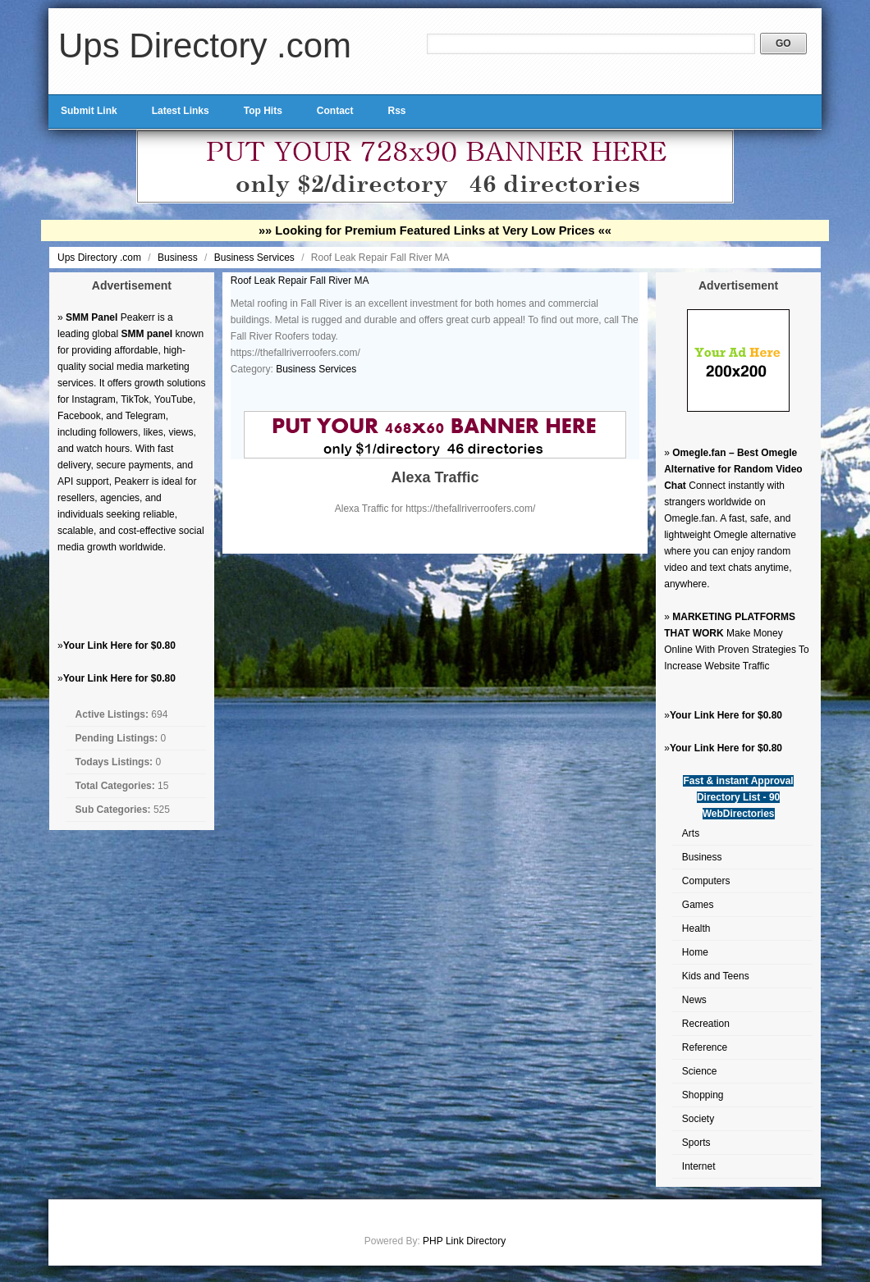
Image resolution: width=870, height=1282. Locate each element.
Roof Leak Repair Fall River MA (300, 280)
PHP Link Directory (464, 1241)
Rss (396, 110)
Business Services (255, 257)
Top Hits (263, 110)
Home (695, 952)
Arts (690, 833)
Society (698, 1119)
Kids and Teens (715, 976)
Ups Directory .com (204, 45)
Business (179, 257)
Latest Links (180, 110)
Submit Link (89, 110)
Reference (704, 1047)
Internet (699, 1166)
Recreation (706, 1023)
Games (698, 904)
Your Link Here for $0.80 (119, 645)
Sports (696, 1142)
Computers (706, 881)
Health (696, 928)
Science (699, 1071)
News (694, 1000)
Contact (335, 110)
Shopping (703, 1095)
